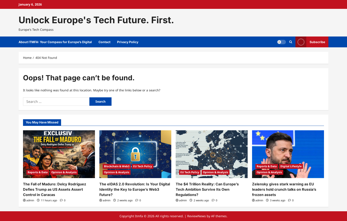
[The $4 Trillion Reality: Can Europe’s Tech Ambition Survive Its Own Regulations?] (212, 154)
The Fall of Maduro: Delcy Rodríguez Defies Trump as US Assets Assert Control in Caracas (54, 189)
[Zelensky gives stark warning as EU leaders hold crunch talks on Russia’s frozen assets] (288, 154)
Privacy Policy (127, 42)
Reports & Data (38, 172)
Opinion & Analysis (64, 172)
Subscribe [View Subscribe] (310, 42)
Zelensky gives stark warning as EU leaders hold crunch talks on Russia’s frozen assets (284, 189)
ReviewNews (196, 216)
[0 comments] (63, 200)
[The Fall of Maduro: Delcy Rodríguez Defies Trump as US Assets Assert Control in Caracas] (59, 154)
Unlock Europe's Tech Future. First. (96, 19)
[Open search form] (290, 42)
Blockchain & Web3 (116, 166)
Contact (104, 42)
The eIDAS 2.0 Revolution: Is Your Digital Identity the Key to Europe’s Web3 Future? (134, 189)
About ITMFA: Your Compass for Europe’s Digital (55, 42)
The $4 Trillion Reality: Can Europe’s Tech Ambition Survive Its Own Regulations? (207, 189)
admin (30, 200)
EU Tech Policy (142, 166)
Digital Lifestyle (291, 166)
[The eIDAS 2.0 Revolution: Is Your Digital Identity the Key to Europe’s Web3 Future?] (135, 154)
